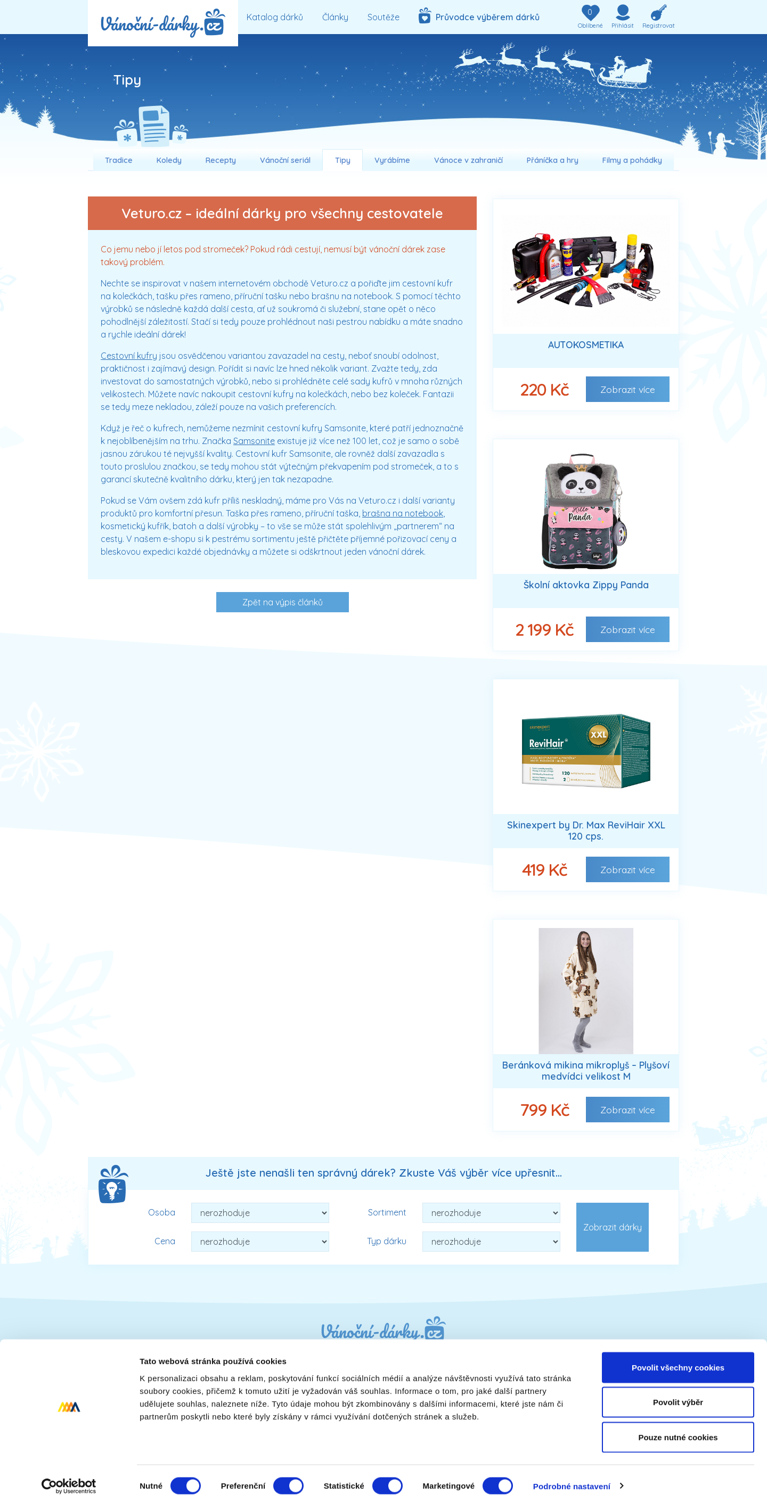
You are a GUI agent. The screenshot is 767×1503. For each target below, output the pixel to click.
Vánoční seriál (285, 160)
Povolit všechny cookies (678, 1363)
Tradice (119, 160)
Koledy (169, 160)
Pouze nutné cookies (677, 1433)
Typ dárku (386, 1241)
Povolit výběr (678, 1398)
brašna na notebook (402, 513)
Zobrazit (627, 389)
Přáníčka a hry (552, 160)
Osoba (161, 1212)
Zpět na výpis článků (282, 602)
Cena (164, 1241)
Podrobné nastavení (571, 1481)
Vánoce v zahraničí (468, 160)
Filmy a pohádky (632, 160)
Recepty (221, 160)
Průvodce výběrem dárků (479, 15)
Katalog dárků (275, 17)
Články (335, 17)
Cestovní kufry (129, 355)
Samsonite (254, 441)
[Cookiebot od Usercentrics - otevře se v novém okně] (69, 1482)
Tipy (342, 160)
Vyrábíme (392, 160)
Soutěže (383, 17)
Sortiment (387, 1212)
